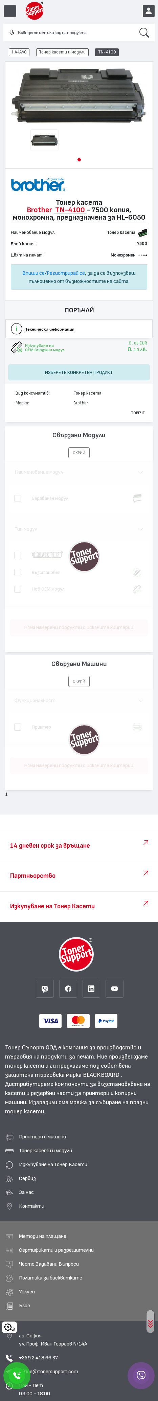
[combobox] (68, 33)
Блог (24, 1305)
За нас (26, 1192)
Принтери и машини (42, 1136)
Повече (138, 413)
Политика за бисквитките (50, 1278)
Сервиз (27, 1178)
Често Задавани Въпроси (49, 1264)
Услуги (27, 1291)
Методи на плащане (42, 1236)
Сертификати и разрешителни (56, 1250)
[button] (79, 159)
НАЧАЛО (19, 52)
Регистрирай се (66, 273)
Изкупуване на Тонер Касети (53, 1164)
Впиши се (33, 273)
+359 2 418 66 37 (38, 1357)
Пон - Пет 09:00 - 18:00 (34, 1389)
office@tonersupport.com (48, 1371)
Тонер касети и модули (62, 52)
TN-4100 (107, 52)
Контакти (31, 1206)
